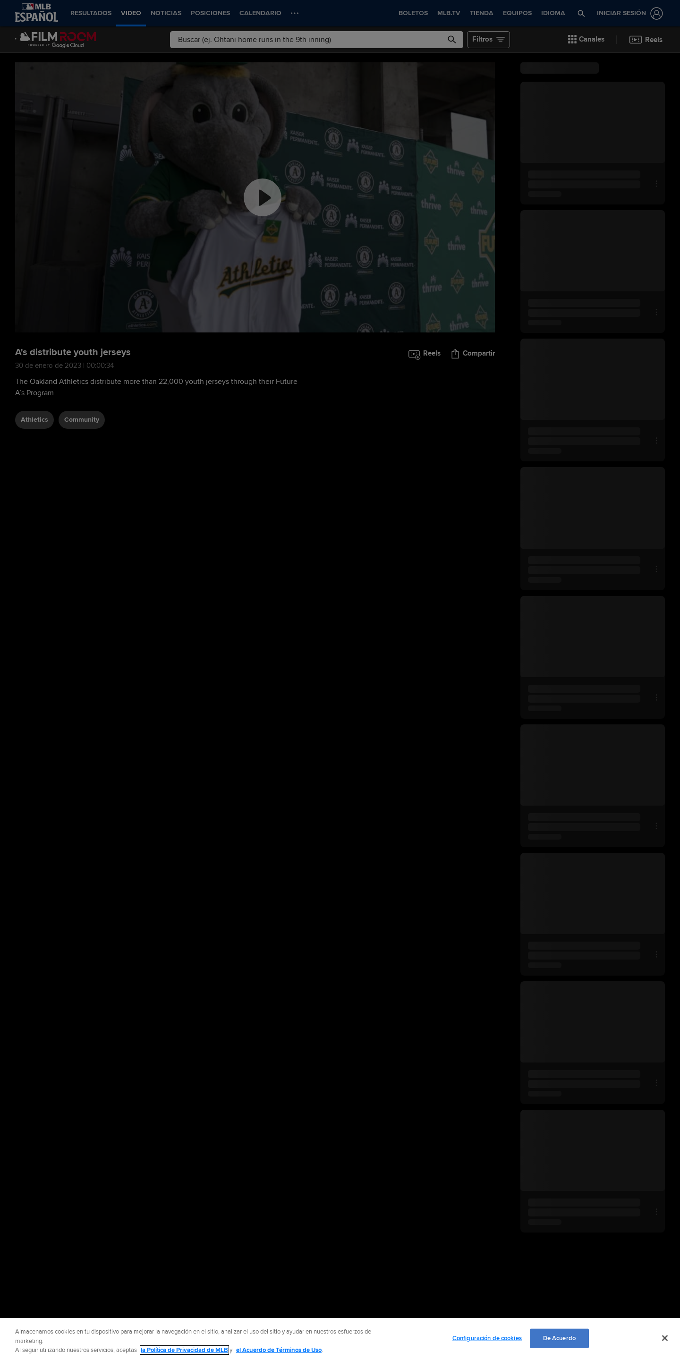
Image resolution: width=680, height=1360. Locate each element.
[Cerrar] (664, 1337)
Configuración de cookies (487, 1338)
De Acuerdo (559, 1338)
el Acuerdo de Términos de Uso (279, 1350)
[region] (340, 1339)
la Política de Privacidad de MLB (184, 1350)
